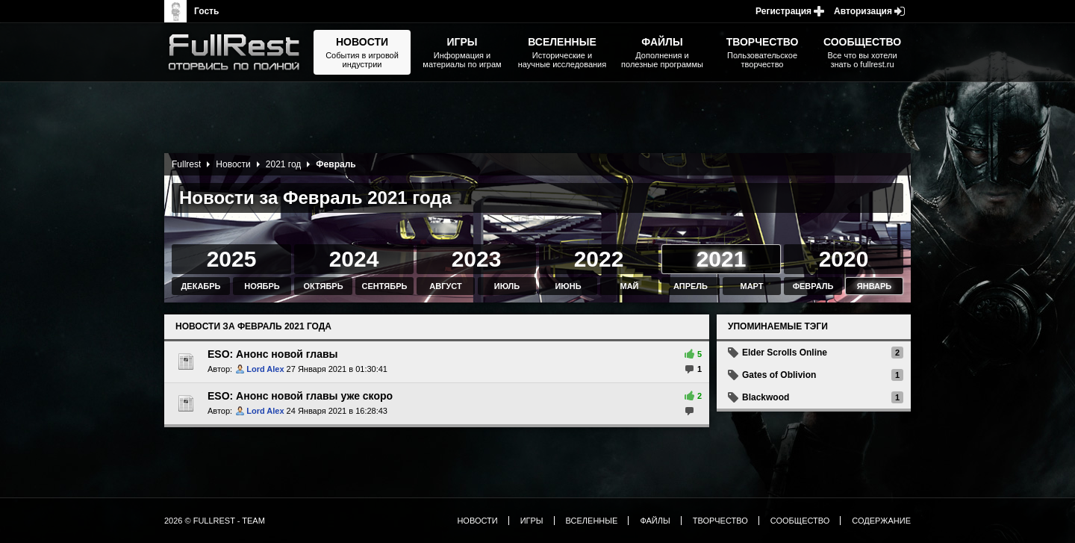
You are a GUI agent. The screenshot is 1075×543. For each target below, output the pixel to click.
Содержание (881, 520)
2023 (477, 258)
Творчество (720, 520)
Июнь (568, 286)
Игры (531, 520)
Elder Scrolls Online (784, 352)
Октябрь (323, 286)
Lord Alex (265, 368)
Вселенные (592, 520)
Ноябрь (261, 286)
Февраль (813, 286)
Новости (233, 164)
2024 (354, 258)
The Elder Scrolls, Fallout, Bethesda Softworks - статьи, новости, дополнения (239, 52)
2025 (232, 258)
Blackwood (765, 397)
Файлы (655, 520)
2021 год (284, 164)
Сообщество (800, 520)
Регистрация (783, 11)
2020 (844, 258)
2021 (722, 258)
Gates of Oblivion (779, 375)
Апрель (690, 286)
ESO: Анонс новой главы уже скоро (300, 396)
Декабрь (201, 286)
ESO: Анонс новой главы (273, 354)
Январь (874, 286)
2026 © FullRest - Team (214, 520)
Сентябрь (385, 286)
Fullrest (186, 164)
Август (445, 286)
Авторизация (863, 11)
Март (751, 286)
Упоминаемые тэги (778, 326)
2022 (599, 258)
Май (629, 286)
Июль (507, 286)
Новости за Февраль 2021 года (253, 326)
